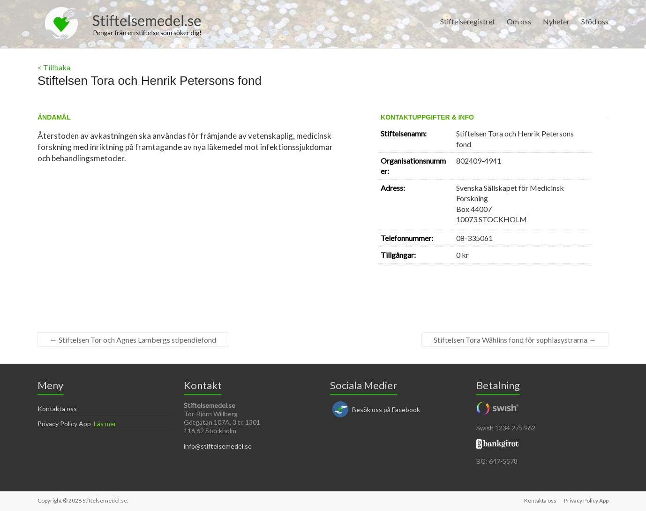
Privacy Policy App (64, 424)
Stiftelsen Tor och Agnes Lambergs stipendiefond (133, 339)
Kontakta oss (57, 409)
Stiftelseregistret (467, 21)
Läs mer (105, 424)
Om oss (519, 21)
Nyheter (556, 21)
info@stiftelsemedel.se (218, 446)
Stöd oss (594, 21)
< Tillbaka (54, 67)
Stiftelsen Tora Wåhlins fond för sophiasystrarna (515, 339)
